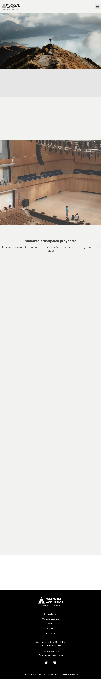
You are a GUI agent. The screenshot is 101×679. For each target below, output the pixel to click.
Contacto (50, 633)
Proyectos (50, 628)
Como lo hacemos (50, 619)
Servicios (50, 624)
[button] (97, 6)
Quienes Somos (50, 614)
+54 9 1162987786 (50, 651)
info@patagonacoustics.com (50, 655)
